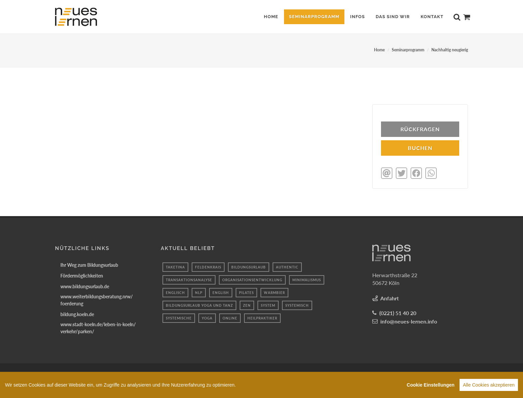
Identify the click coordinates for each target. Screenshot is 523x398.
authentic (287, 266)
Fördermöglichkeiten (81, 275)
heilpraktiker (262, 317)
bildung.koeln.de (77, 313)
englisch (175, 292)
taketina (175, 266)
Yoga (207, 317)
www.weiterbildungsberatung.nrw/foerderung (96, 299)
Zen (247, 305)
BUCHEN (420, 148)
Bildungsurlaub (248, 266)
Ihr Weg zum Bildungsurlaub (89, 264)
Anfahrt (389, 297)
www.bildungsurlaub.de (84, 286)
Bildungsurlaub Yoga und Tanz (199, 305)
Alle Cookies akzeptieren (489, 386)
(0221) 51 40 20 (397, 312)
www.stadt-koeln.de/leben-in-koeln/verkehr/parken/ (98, 327)
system (268, 305)
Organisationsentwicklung (252, 279)
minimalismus (306, 279)
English (220, 292)
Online (230, 317)
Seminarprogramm (408, 49)
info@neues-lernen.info (408, 320)
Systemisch (297, 305)
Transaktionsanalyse (189, 279)
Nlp (198, 292)
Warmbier (274, 292)
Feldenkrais (208, 266)
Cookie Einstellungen (431, 386)
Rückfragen (420, 129)
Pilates (246, 292)
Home (379, 49)
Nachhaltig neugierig (449, 49)
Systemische (179, 317)
